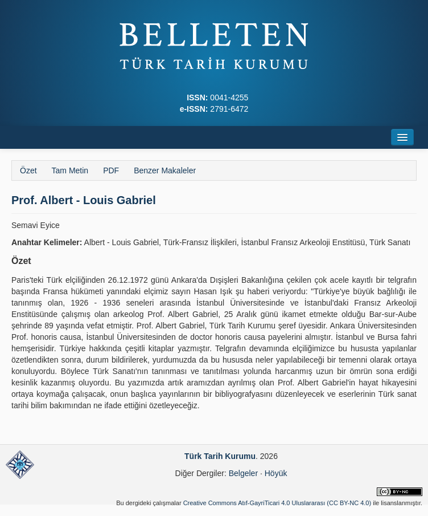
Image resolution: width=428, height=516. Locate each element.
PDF (111, 170)
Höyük (276, 473)
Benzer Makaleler (165, 170)
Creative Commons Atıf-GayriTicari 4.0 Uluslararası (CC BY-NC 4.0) (277, 502)
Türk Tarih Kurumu (220, 456)
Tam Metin (70, 170)
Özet (28, 170)
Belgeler (243, 473)
